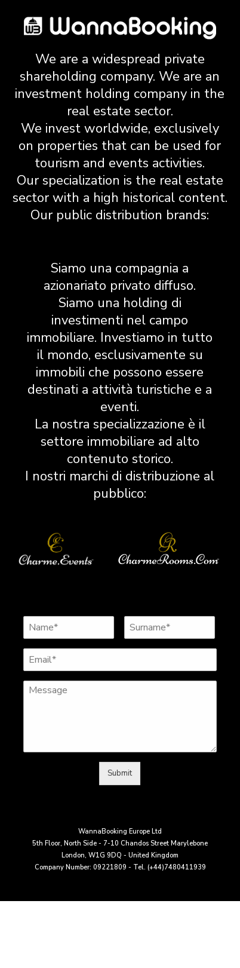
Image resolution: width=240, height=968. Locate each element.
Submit (119, 773)
